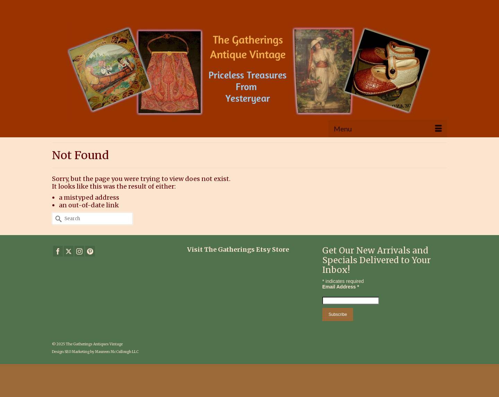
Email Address (340, 287)
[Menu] (388, 128)
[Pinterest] (90, 251)
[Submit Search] (57, 219)
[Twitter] (68, 251)
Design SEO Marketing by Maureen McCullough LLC (95, 351)
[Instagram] (79, 251)
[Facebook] (58, 251)
